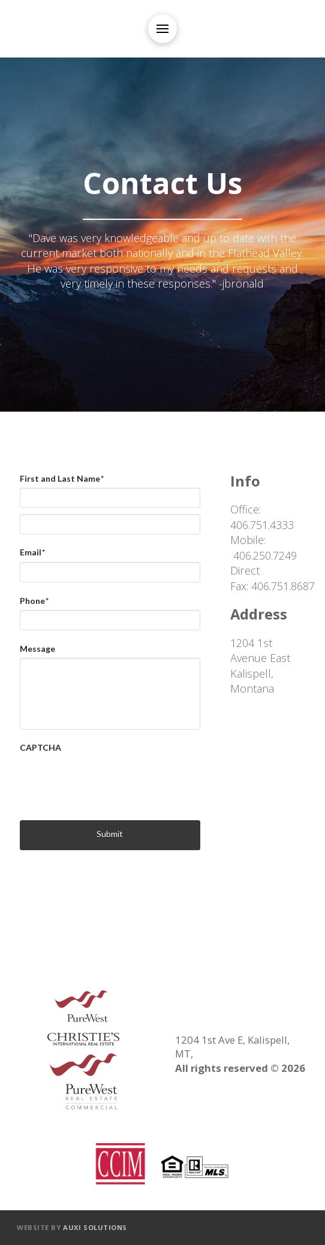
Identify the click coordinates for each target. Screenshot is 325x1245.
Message (37, 648)
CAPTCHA (40, 747)
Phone (34, 601)
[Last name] (110, 524)
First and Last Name (62, 478)
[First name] (110, 498)
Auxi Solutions (95, 1227)
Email (32, 552)
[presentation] (111, 780)
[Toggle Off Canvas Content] (162, 28)
